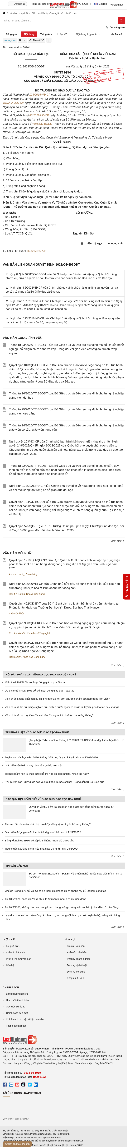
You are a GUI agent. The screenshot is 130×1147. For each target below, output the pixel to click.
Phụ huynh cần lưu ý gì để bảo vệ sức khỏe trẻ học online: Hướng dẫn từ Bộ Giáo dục (54, 781)
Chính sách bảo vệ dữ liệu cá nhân (25, 1019)
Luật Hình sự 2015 (73, 1145)
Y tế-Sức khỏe (16, 613)
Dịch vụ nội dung (76, 971)
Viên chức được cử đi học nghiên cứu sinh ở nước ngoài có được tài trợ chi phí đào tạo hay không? (62, 707)
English (100, 3)
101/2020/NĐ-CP (13, 103)
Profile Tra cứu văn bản (18, 958)
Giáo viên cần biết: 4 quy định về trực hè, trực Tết (33, 765)
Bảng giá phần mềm (17, 993)
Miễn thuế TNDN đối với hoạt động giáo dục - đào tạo (35, 682)
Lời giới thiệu (13, 946)
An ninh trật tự (16, 574)
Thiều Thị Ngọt (91, 243)
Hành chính (15, 657)
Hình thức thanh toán (17, 1000)
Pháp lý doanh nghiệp (78, 958)
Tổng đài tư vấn (75, 978)
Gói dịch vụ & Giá (78, 3)
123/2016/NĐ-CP (39, 94)
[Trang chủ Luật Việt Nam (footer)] (64, 1039)
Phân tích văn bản (76, 952)
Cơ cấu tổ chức (17, 633)
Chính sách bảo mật (17, 1013)
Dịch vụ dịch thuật (77, 965)
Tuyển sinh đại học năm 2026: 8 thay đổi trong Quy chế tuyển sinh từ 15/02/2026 (51, 757)
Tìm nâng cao (115, 27)
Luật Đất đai (54, 1145)
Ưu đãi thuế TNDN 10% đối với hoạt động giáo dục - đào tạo (39, 690)
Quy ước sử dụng (15, 1006)
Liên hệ (10, 965)
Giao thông (31, 574)
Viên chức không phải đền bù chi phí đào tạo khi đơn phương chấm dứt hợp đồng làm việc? (57, 698)
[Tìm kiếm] (121, 20)
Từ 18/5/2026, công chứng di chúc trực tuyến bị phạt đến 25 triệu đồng (45, 898)
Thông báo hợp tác (16, 1025)
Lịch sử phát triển (15, 952)
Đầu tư (12, 594)
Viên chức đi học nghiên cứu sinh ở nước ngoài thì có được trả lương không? (49, 715)
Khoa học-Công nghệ (38, 633)
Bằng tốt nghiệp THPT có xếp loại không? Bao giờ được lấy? (39, 840)
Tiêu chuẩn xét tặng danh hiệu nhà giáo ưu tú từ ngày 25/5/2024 (42, 848)
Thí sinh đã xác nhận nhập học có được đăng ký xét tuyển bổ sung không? (48, 824)
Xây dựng (39, 594)
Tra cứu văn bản (76, 946)
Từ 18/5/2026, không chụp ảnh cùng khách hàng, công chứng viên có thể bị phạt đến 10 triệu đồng (61, 907)
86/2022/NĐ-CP (39, 115)
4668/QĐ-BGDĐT (43, 123)
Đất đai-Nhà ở (25, 594)
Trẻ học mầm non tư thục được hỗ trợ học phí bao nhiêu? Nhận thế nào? (47, 773)
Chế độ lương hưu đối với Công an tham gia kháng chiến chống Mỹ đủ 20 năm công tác (55, 890)
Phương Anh (115, 243)
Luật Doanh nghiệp (36, 1145)
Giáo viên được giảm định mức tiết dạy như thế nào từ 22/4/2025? (43, 832)
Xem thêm (118, 541)
